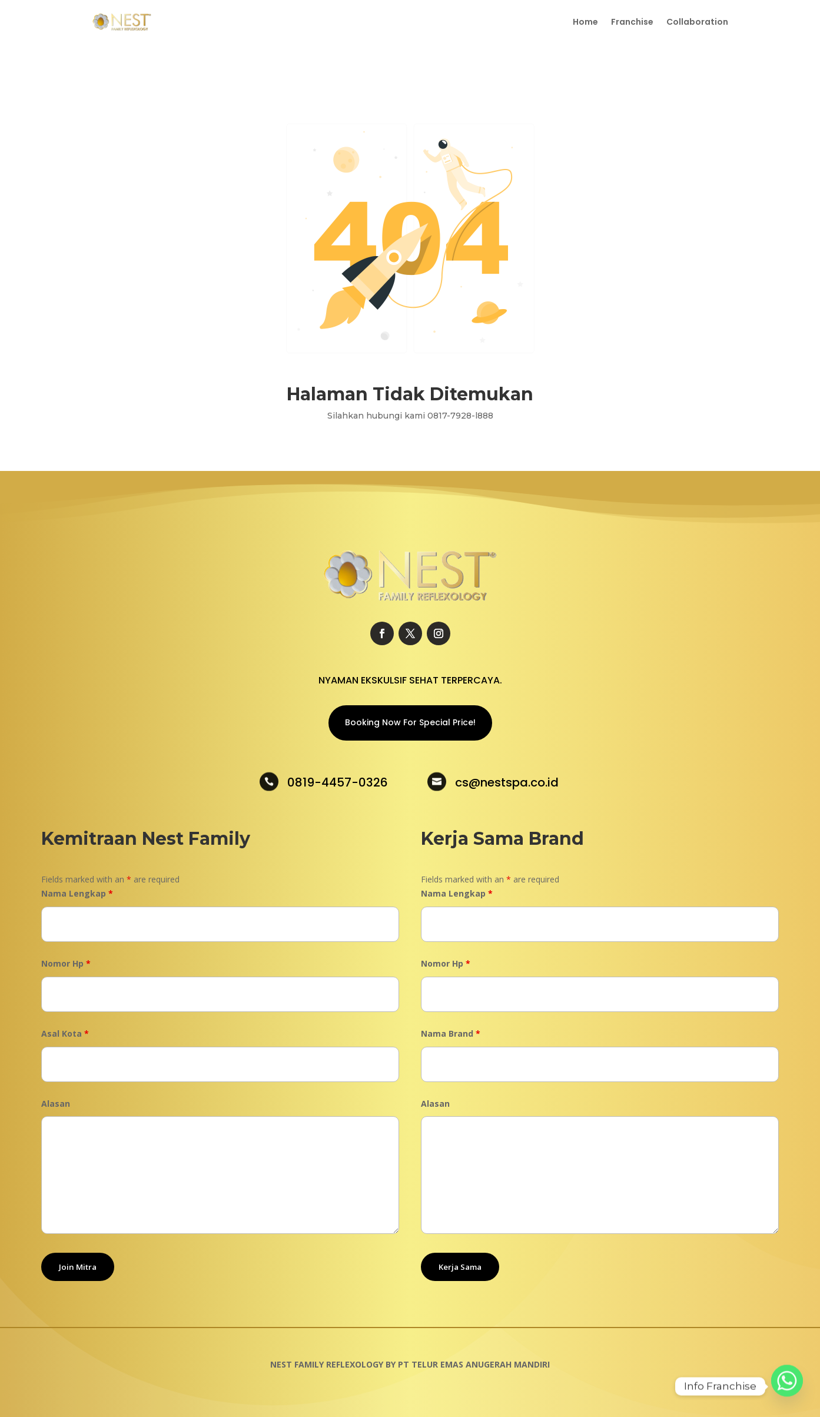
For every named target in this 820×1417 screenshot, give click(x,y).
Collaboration (697, 23)
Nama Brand (450, 1033)
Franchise (632, 23)
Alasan (55, 1103)
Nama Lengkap (77, 893)
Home (585, 23)
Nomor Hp (66, 963)
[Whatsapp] (787, 1386)
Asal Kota (65, 1033)
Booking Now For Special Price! (410, 722)
